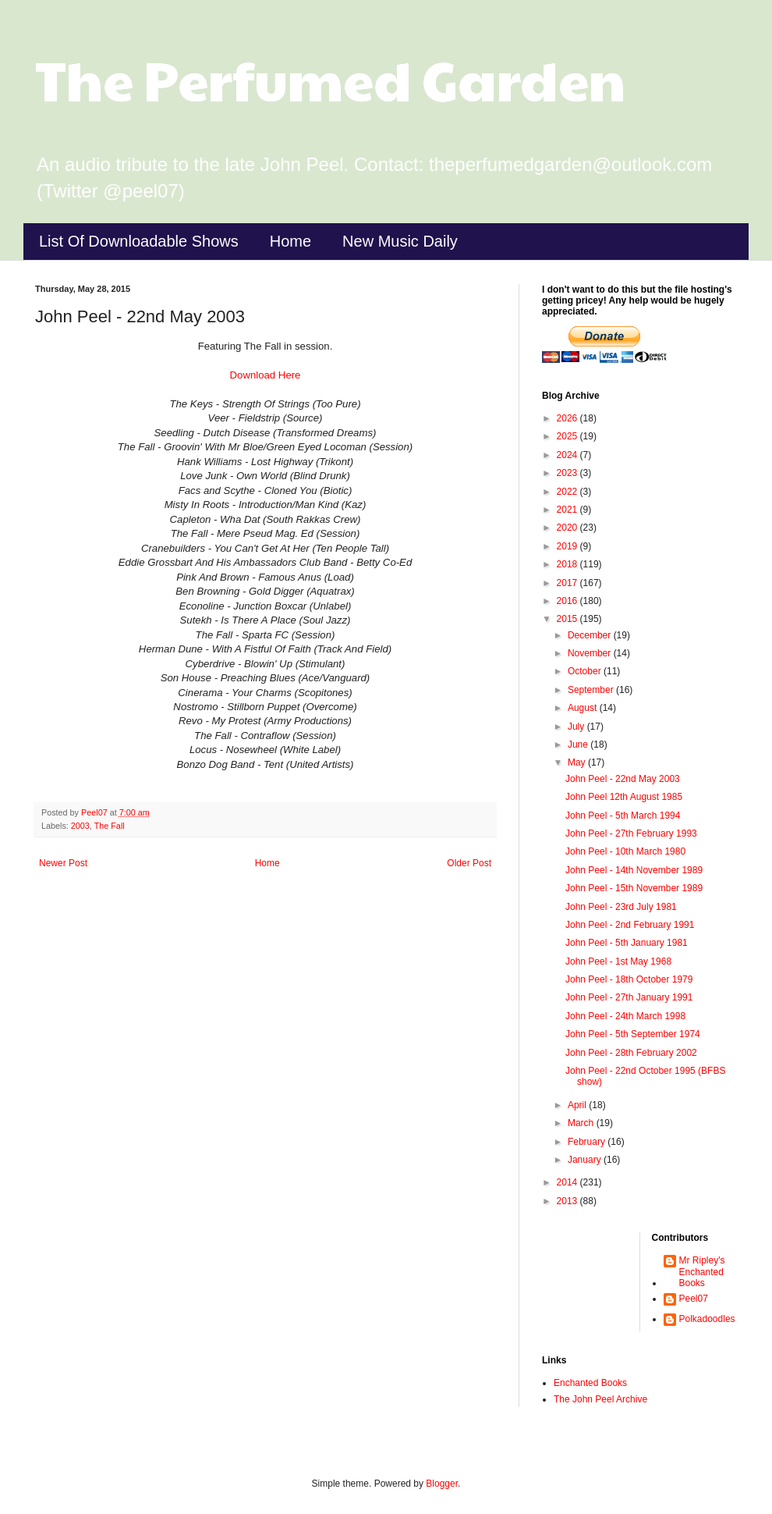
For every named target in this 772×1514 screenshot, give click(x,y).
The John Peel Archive (600, 1399)
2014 (568, 1182)
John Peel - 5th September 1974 (632, 1034)
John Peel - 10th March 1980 (625, 851)
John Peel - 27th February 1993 (631, 833)
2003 (80, 825)
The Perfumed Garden (330, 79)
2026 (568, 418)
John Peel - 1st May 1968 (618, 961)
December (591, 635)
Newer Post (63, 863)
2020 (568, 527)
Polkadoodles (707, 1318)
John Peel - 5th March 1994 (622, 815)
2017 (568, 583)
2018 (568, 564)
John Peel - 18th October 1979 (628, 979)
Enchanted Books (590, 1382)
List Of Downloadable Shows (139, 241)
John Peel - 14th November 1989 (634, 870)
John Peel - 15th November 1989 (634, 888)
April (578, 1105)
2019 (568, 546)
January (586, 1159)
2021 (568, 509)
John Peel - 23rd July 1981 (621, 906)
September (592, 689)
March (582, 1123)
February (587, 1141)
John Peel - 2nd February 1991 (629, 924)
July (577, 726)
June (579, 744)
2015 (568, 618)
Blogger (442, 1483)
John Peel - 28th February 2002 (631, 1052)
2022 (568, 491)
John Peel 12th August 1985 (623, 796)
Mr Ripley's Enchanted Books (702, 1271)
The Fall (109, 825)
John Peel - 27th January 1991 (628, 997)
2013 (568, 1201)
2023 (568, 472)
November (591, 653)
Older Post (469, 863)
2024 (568, 455)
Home (290, 241)
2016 (568, 600)
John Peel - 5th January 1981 (626, 942)
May (578, 762)
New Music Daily (400, 241)
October (586, 671)
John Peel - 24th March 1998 (625, 1016)
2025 (568, 436)
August (584, 707)
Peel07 (693, 1298)
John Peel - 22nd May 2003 (622, 778)
